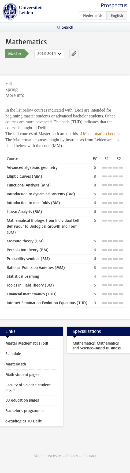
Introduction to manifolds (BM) (33, 202)
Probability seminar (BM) (28, 258)
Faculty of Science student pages (28, 387)
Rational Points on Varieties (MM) (36, 267)
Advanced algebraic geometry (32, 167)
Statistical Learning (23, 276)
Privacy (72, 456)
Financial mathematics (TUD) (32, 294)
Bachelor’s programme (24, 410)
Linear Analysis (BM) (24, 211)
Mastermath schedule (101, 133)
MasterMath (15, 364)
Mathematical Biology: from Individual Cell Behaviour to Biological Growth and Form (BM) (43, 226)
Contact (89, 456)
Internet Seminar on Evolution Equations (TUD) (47, 303)
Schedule (13, 353)
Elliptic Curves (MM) (24, 176)
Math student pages (22, 374)
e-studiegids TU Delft (23, 421)
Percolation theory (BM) (28, 250)
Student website (47, 456)
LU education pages (22, 400)
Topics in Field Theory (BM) (30, 285)
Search (67, 27)
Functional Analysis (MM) (29, 185)
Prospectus (114, 5)
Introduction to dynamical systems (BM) (41, 194)
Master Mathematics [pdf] (27, 343)
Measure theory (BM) (25, 241)
